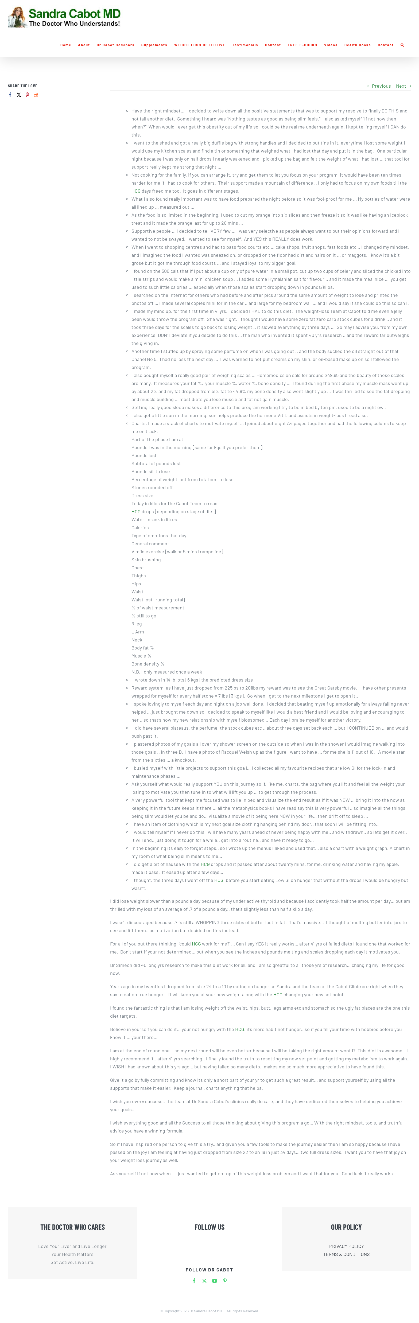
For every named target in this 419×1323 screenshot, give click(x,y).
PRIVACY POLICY (346, 1246)
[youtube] (214, 1280)
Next (401, 86)
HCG (136, 191)
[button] (402, 45)
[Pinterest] (27, 94)
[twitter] (204, 1280)
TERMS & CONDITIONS (346, 1254)
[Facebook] (10, 94)
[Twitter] (19, 94)
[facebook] (194, 1280)
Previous (381, 86)
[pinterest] (224, 1280)
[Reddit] (36, 94)
